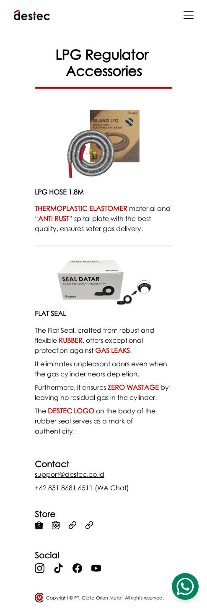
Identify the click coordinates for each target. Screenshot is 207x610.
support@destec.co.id (69, 474)
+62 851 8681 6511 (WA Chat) (82, 488)
